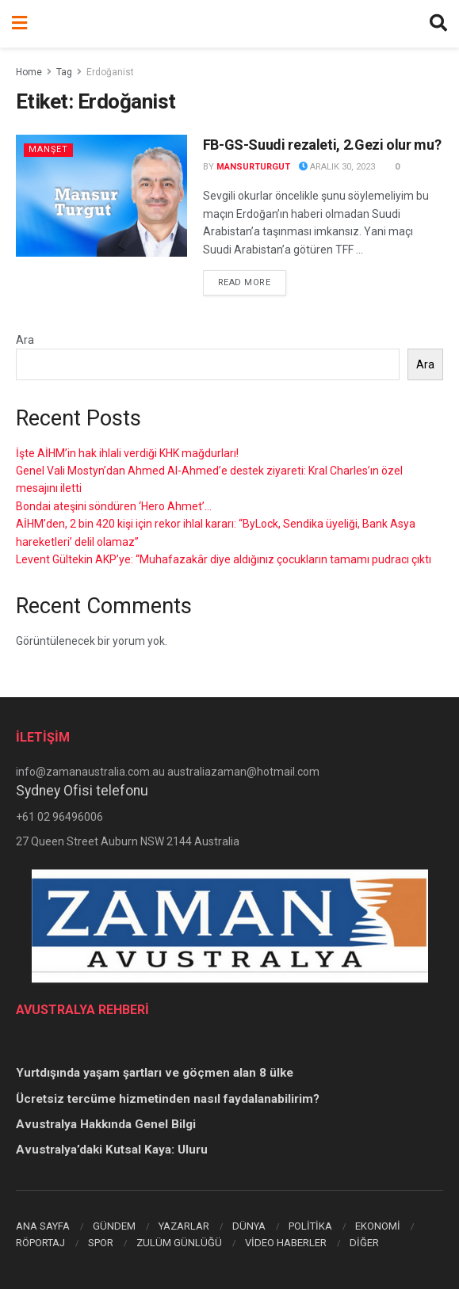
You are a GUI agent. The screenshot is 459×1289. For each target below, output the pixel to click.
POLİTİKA (310, 1226)
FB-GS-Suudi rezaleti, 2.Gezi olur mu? (322, 144)
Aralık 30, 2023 (337, 167)
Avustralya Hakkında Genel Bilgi (106, 1124)
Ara (25, 340)
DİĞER (364, 1243)
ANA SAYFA (43, 1226)
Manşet (49, 149)
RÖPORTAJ (40, 1243)
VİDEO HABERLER (286, 1243)
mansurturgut (253, 167)
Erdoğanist (110, 72)
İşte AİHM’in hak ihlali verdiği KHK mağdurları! (127, 453)
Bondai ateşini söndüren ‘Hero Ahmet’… (114, 506)
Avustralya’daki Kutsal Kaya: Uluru (112, 1149)
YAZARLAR (184, 1226)
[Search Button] (438, 24)
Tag (64, 72)
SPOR (100, 1243)
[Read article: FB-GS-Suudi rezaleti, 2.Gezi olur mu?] (101, 196)
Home (29, 72)
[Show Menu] (19, 24)
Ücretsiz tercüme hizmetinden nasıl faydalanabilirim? (167, 1099)
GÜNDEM (114, 1226)
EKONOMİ (377, 1226)
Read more (252, 281)
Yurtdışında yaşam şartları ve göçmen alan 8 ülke (154, 1073)
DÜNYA (249, 1226)
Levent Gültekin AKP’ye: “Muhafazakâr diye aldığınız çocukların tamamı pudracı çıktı (223, 559)
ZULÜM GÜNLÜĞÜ (179, 1243)
